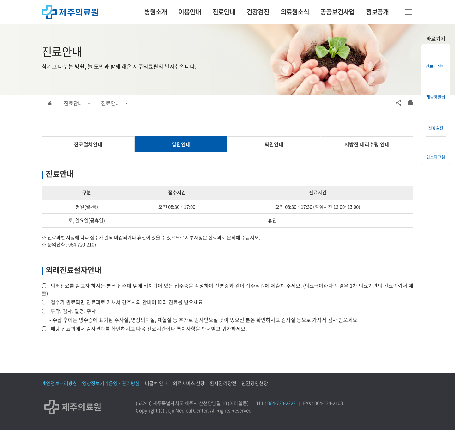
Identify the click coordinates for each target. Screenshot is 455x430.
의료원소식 (295, 11)
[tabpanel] (227, 250)
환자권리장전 (223, 383)
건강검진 (257, 11)
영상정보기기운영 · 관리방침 (111, 383)
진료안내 (223, 11)
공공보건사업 (337, 11)
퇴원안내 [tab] (273, 144)
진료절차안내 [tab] (88, 144)
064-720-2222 (281, 403)
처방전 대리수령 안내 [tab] (367, 144)
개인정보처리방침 (59, 383)
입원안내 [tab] (181, 144)
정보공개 (377, 11)
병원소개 (155, 11)
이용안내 (189, 11)
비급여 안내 (156, 383)
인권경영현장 (254, 383)
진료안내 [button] (73, 103)
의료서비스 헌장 (189, 383)
